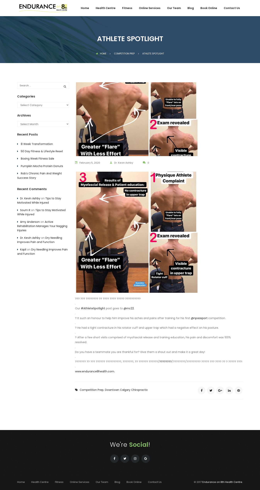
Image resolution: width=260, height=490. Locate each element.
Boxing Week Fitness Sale (37, 159)
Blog (190, 8)
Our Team (174, 8)
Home (85, 8)
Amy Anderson (30, 222)
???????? (165, 362)
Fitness (127, 8)
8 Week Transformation (37, 144)
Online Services (149, 8)
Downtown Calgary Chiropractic (126, 390)
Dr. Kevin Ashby (121, 163)
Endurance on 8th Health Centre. (222, 482)
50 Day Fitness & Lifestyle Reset (42, 151)
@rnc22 (129, 308)
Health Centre (106, 8)
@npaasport (199, 318)
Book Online (208, 8)
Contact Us (232, 8)
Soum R (25, 210)
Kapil (23, 249)
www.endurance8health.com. (95, 371)
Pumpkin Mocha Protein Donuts (42, 166)
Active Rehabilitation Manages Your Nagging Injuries (42, 226)
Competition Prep (92, 390)
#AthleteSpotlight (93, 308)
